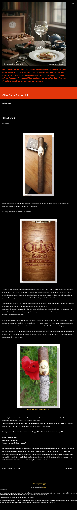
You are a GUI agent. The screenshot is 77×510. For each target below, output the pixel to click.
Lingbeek (44, 487)
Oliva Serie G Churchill (11, 468)
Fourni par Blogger (38, 484)
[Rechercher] (68, 3)
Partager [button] (68, 468)
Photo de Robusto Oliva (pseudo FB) (38, 409)
